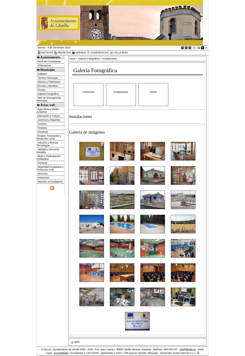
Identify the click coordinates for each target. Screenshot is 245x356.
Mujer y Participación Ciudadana (49, 157)
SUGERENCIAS (98, 52)
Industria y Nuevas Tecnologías (47, 144)
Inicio (72, 58)
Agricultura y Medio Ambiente (48, 110)
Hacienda (42, 131)
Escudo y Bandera (47, 85)
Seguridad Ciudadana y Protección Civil (50, 168)
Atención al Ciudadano (50, 181)
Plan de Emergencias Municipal (49, 99)
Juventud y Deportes (48, 119)
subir (75, 341)
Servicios (42, 173)
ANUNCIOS (62, 52)
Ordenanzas (44, 65)
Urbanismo (43, 177)
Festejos (42, 127)
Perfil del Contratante (49, 61)
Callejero (42, 74)
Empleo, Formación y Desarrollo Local (49, 137)
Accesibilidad (61, 353)
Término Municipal (47, 78)
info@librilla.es (188, 349)
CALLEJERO (119, 52)
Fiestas (41, 89)
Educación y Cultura (48, 116)
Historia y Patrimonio (48, 81)
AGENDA (79, 52)
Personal (42, 163)
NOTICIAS (45, 52)
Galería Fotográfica (48, 93)
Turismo (41, 123)
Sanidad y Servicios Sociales (48, 151)
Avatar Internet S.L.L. (186, 353)
